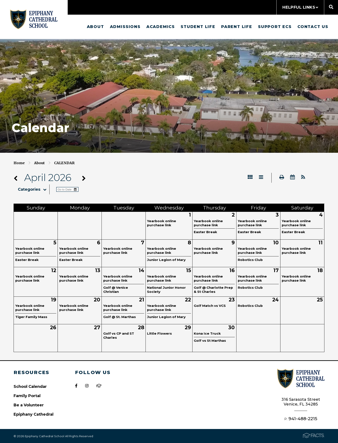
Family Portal (27, 395)
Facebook (76, 386)
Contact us (312, 26)
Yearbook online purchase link (161, 223)
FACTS (99, 386)
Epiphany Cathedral (33, 414)
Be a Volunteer (29, 404)
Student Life (198, 26)
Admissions (125, 26)
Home (19, 163)
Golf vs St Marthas (210, 340)
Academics (160, 26)
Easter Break (205, 232)
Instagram (87, 386)
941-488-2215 (302, 418)
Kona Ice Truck (207, 333)
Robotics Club (250, 260)
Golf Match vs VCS (210, 306)
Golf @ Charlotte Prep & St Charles (213, 289)
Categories (33, 189)
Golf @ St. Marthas (119, 317)
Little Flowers (159, 333)
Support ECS (275, 26)
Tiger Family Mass (31, 317)
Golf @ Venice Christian (115, 289)
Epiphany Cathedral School (33, 19)
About (95, 26)
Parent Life (236, 26)
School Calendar (30, 386)
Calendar (64, 163)
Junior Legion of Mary (166, 260)
